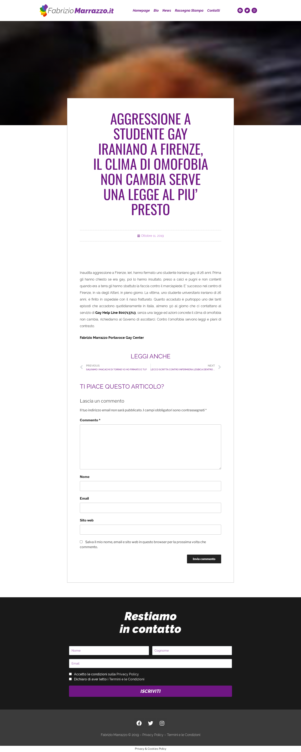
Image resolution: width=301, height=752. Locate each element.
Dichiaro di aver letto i (109, 679)
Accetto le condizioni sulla (106, 674)
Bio (156, 10)
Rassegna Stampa (189, 10)
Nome (84, 477)
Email (84, 498)
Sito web (87, 520)
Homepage (141, 10)
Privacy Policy (128, 674)
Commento (90, 420)
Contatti (213, 10)
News (166, 10)
